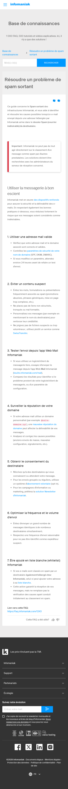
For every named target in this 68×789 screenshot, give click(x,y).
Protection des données (18, 762)
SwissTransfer (20, 333)
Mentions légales (52, 759)
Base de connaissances (10, 53)
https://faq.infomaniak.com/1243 (24, 611)
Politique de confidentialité (43, 762)
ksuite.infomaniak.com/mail (28, 372)
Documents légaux (34, 759)
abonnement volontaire (38, 483)
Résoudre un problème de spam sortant (47, 53)
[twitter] (26, 747)
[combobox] (32, 63)
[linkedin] (37, 747)
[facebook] (18, 747)
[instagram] (48, 747)
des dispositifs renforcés (46, 199)
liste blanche (24, 582)
